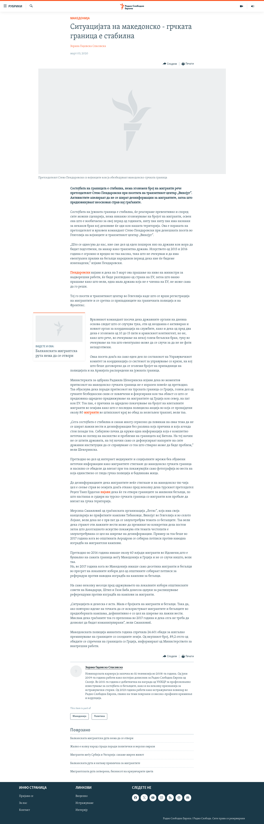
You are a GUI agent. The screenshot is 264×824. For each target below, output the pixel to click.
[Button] (170, 63)
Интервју (82, 810)
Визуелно (82, 796)
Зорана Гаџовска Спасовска (88, 46)
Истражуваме (85, 803)
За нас (23, 803)
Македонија (80, 18)
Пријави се (26, 796)
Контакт (24, 810)
